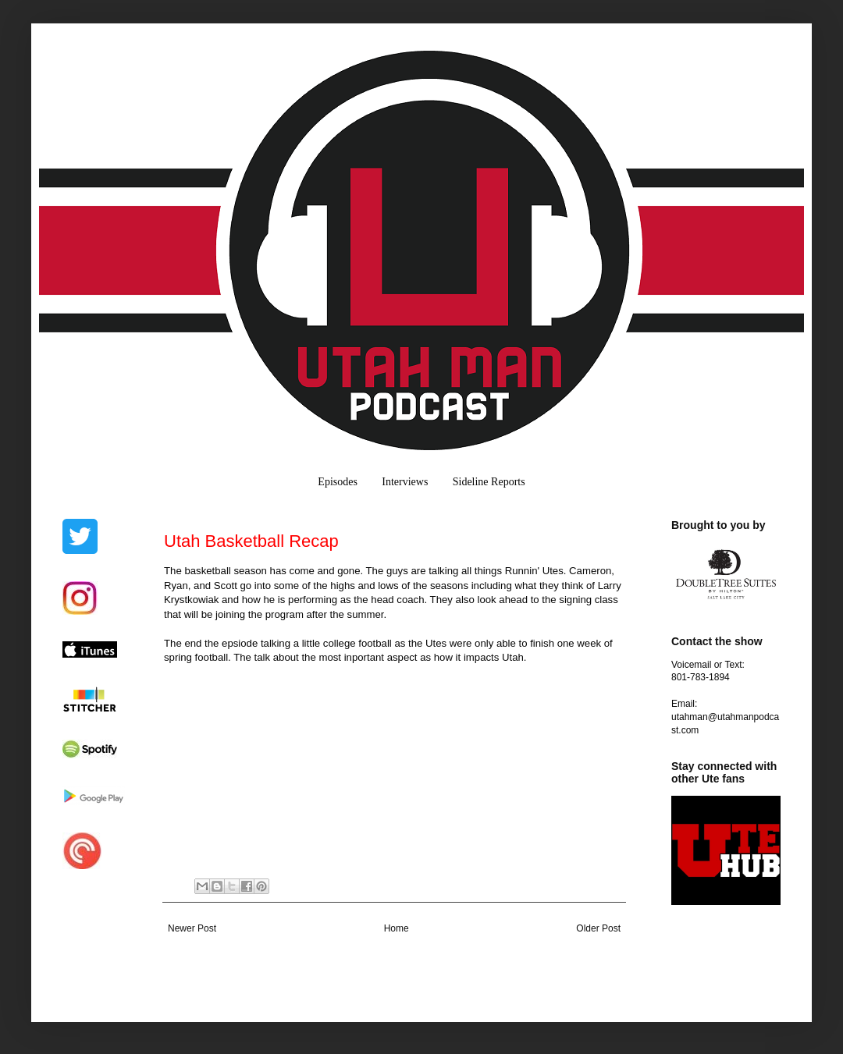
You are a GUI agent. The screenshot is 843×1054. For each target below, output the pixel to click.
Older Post (598, 928)
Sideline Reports (489, 482)
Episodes (337, 482)
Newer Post (192, 928)
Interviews (405, 482)
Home (396, 928)
